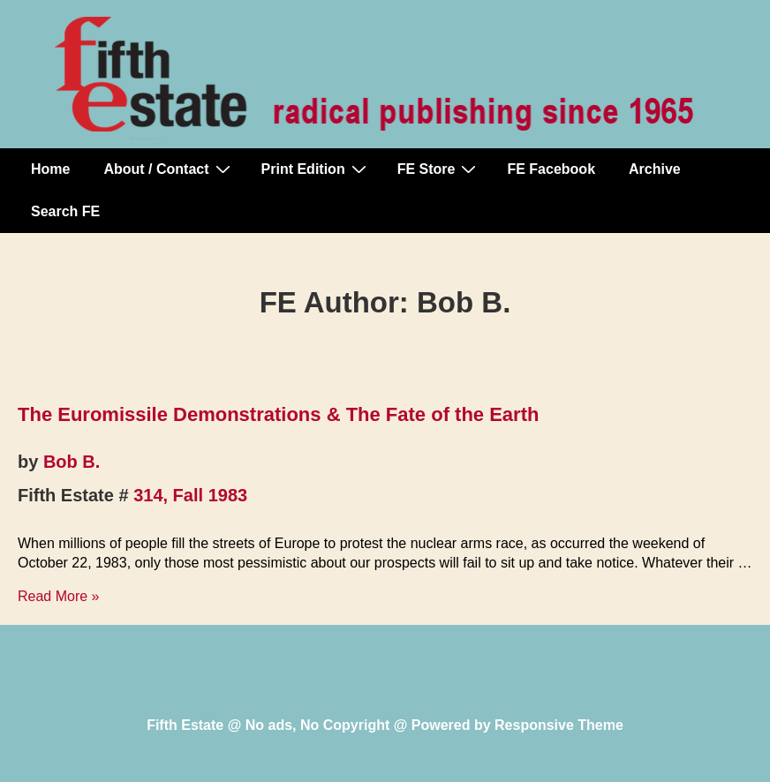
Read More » (59, 596)
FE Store (439, 168)
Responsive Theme (558, 725)
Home (50, 169)
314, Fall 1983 (190, 495)
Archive (655, 169)
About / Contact (168, 168)
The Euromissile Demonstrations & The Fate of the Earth (278, 414)
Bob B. (71, 461)
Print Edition (316, 168)
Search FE (65, 211)
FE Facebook (551, 169)
